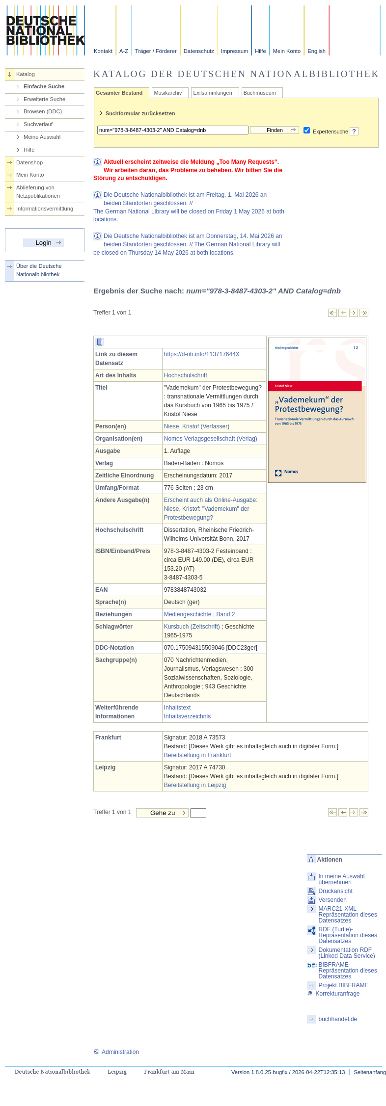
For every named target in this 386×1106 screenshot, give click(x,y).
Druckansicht (335, 891)
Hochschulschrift (185, 375)
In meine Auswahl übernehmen (341, 879)
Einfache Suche (44, 86)
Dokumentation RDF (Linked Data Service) (346, 953)
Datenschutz (199, 51)
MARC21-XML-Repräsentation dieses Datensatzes (347, 914)
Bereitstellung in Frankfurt (197, 755)
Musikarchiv (168, 93)
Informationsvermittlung (44, 208)
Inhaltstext (177, 707)
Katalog (25, 74)
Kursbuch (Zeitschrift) (192, 626)
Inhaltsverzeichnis (187, 716)
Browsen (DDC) (43, 111)
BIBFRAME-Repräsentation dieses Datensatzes (347, 970)
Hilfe (260, 51)
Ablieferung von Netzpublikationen (38, 191)
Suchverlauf (38, 124)
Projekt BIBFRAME (343, 985)
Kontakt (103, 51)
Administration (116, 1052)
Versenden (332, 899)
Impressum (234, 51)
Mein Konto (287, 51)
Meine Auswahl (42, 137)
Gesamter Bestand (119, 93)
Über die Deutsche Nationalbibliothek (39, 270)
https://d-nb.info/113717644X (202, 354)
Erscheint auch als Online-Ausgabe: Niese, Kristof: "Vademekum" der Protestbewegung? (211, 509)
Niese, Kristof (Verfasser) (196, 426)
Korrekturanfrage (333, 993)
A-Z (123, 51)
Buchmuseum (260, 93)
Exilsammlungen (212, 93)
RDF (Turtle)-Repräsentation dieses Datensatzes (347, 935)
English (316, 51)
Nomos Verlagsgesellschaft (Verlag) (210, 438)
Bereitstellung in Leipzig (195, 785)
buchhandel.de (337, 1019)
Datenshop (29, 162)
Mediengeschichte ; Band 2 (199, 614)
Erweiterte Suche (44, 99)
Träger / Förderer (156, 51)
